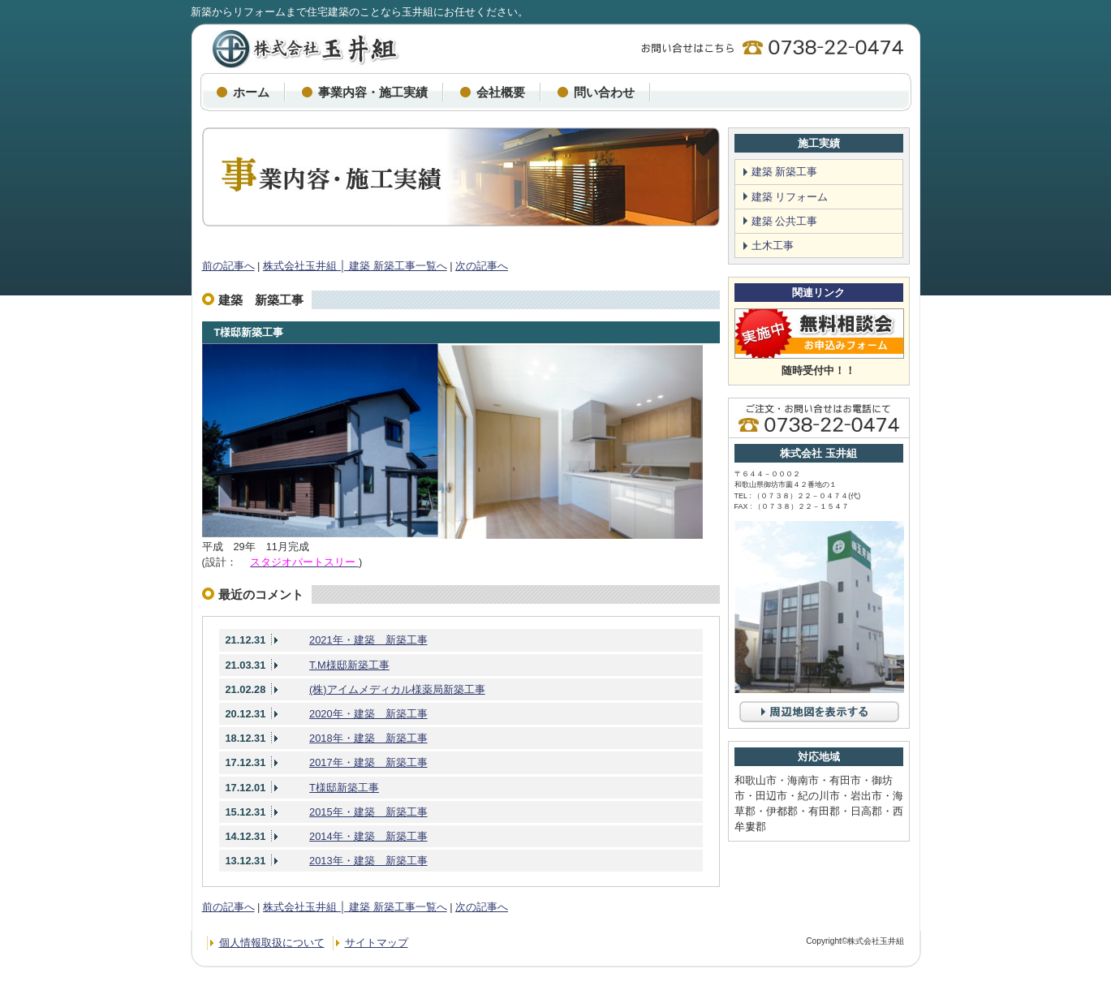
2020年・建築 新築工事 (368, 714)
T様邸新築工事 (249, 332)
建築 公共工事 (784, 221)
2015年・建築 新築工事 (368, 812)
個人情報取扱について (272, 943)
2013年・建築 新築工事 (368, 861)
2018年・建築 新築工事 (368, 738)
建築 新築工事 (784, 172)
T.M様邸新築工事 (349, 665)
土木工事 (772, 245)
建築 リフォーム (790, 197)
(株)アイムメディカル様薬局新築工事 (397, 689)
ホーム (251, 92)
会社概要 (500, 92)
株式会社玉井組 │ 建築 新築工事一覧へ (355, 266)
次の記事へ (481, 266)
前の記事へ (228, 266)
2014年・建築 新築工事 (368, 836)
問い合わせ (604, 92)
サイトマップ (376, 943)
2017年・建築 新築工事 (368, 762)
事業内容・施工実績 (373, 92)
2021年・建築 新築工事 (368, 640)
